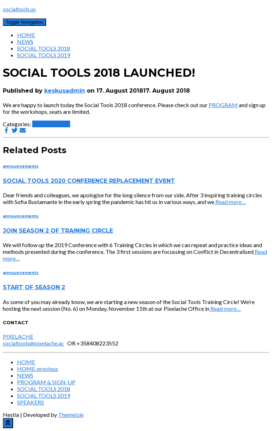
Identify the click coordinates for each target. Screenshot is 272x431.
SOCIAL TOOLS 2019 (43, 55)
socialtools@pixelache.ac (33, 343)
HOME (26, 34)
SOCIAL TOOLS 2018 (43, 48)
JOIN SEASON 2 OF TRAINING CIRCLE (58, 230)
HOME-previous (37, 368)
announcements (51, 124)
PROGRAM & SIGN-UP (46, 382)
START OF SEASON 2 (34, 287)
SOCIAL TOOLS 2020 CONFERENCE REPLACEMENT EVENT (89, 180)
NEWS (25, 41)
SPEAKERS (30, 402)
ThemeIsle (71, 414)
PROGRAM (223, 104)
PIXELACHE (18, 336)
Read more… (230, 201)
